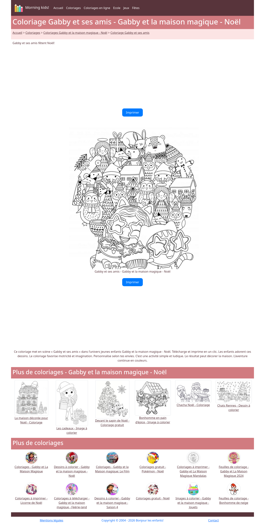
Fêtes (135, 8)
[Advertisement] (132, 77)
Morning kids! (31, 7)
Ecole (116, 8)
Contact (213, 520)
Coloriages (73, 8)
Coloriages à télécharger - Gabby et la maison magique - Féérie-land (72, 498)
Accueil (58, 8)
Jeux (126, 8)
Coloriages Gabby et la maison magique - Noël (75, 33)
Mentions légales (51, 520)
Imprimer (132, 112)
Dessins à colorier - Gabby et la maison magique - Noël (72, 466)
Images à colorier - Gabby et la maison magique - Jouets (193, 498)
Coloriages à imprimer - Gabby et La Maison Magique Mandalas (193, 466)
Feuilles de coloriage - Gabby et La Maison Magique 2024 (234, 466)
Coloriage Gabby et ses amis (129, 33)
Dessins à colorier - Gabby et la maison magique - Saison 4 (112, 498)
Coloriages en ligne (97, 8)
